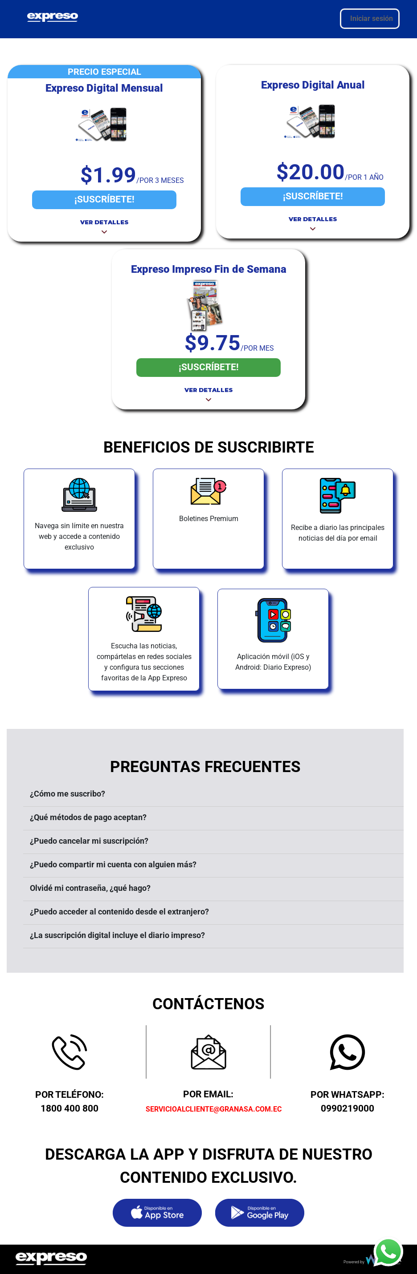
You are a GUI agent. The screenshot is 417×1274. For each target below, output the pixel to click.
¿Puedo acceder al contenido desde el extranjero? (119, 911)
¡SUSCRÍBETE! (104, 199)
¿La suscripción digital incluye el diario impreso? (117, 935)
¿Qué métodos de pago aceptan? (88, 817)
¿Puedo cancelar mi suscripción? (89, 840)
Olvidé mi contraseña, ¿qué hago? (90, 888)
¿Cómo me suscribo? (67, 793)
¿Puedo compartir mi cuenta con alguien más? (113, 864)
